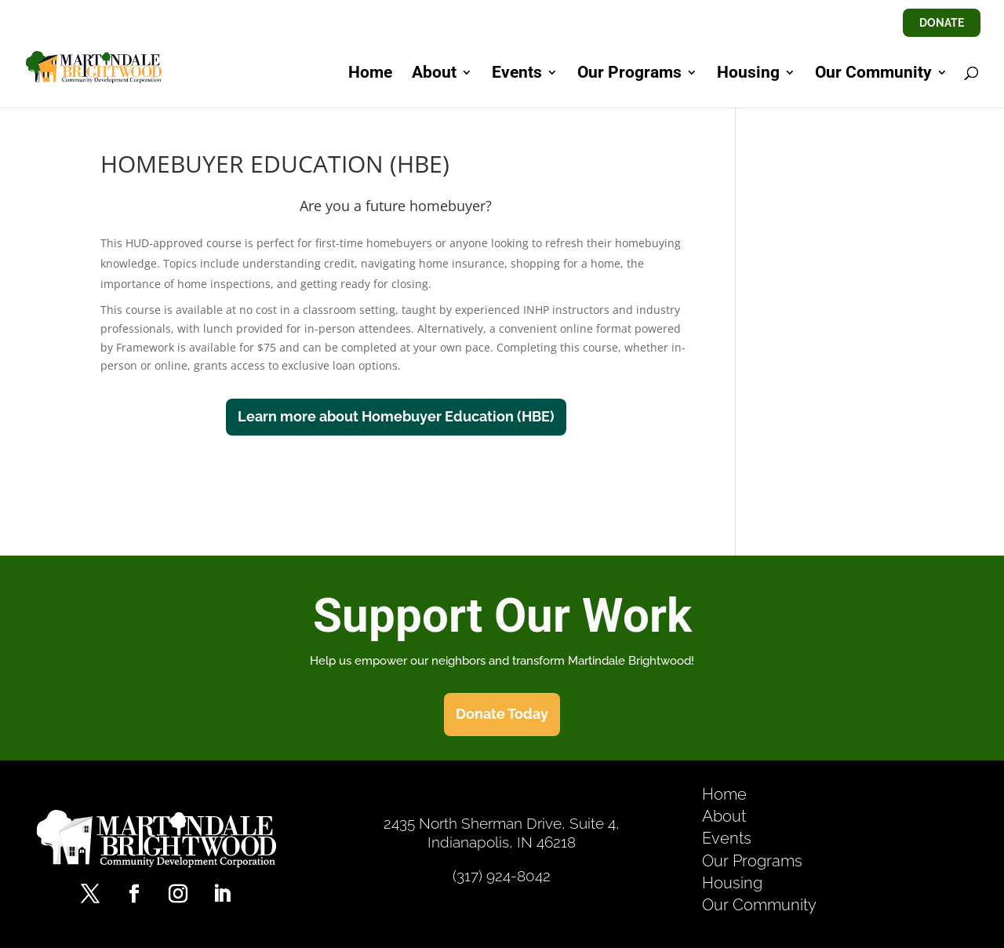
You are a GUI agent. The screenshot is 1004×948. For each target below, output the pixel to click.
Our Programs (629, 74)
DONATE (941, 22)
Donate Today (502, 714)
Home (370, 74)
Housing (748, 74)
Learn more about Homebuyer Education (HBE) (396, 416)
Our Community (873, 74)
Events (517, 74)
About (434, 74)
